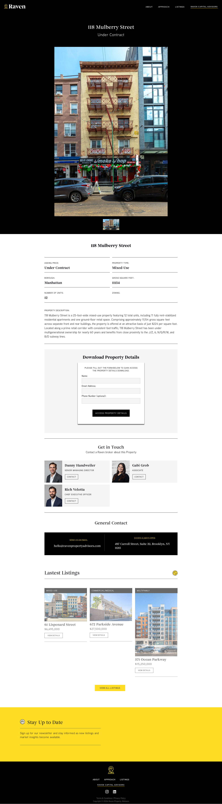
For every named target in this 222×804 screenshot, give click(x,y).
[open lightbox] (111, 131)
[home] (14, 6)
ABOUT (149, 7)
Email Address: (89, 385)
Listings (124, 779)
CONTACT (71, 477)
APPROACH (164, 7)
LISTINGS (180, 7)
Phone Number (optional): (94, 396)
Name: (85, 375)
